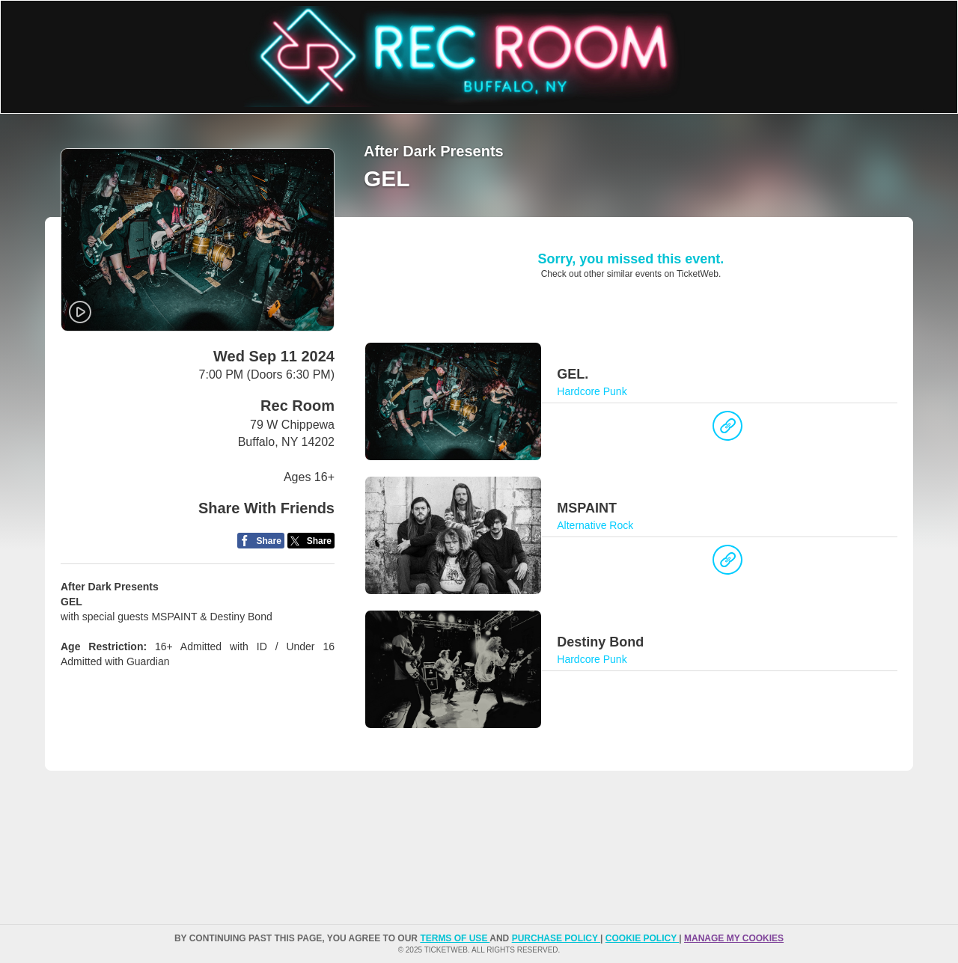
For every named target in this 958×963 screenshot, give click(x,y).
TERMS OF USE (454, 938)
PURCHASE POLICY (556, 938)
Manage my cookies (734, 938)
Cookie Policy (642, 938)
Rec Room (297, 405)
